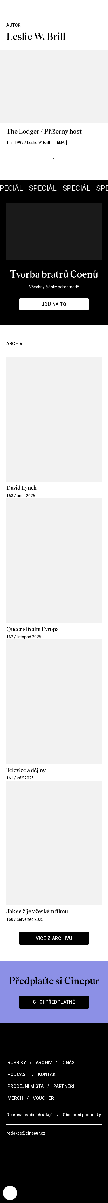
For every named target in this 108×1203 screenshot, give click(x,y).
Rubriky (16, 1062)
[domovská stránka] (54, 6)
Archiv (43, 1062)
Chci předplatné (54, 1002)
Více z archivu (54, 938)
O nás (67, 1062)
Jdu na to (54, 304)
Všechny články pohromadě (54, 287)
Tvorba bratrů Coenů (54, 274)
